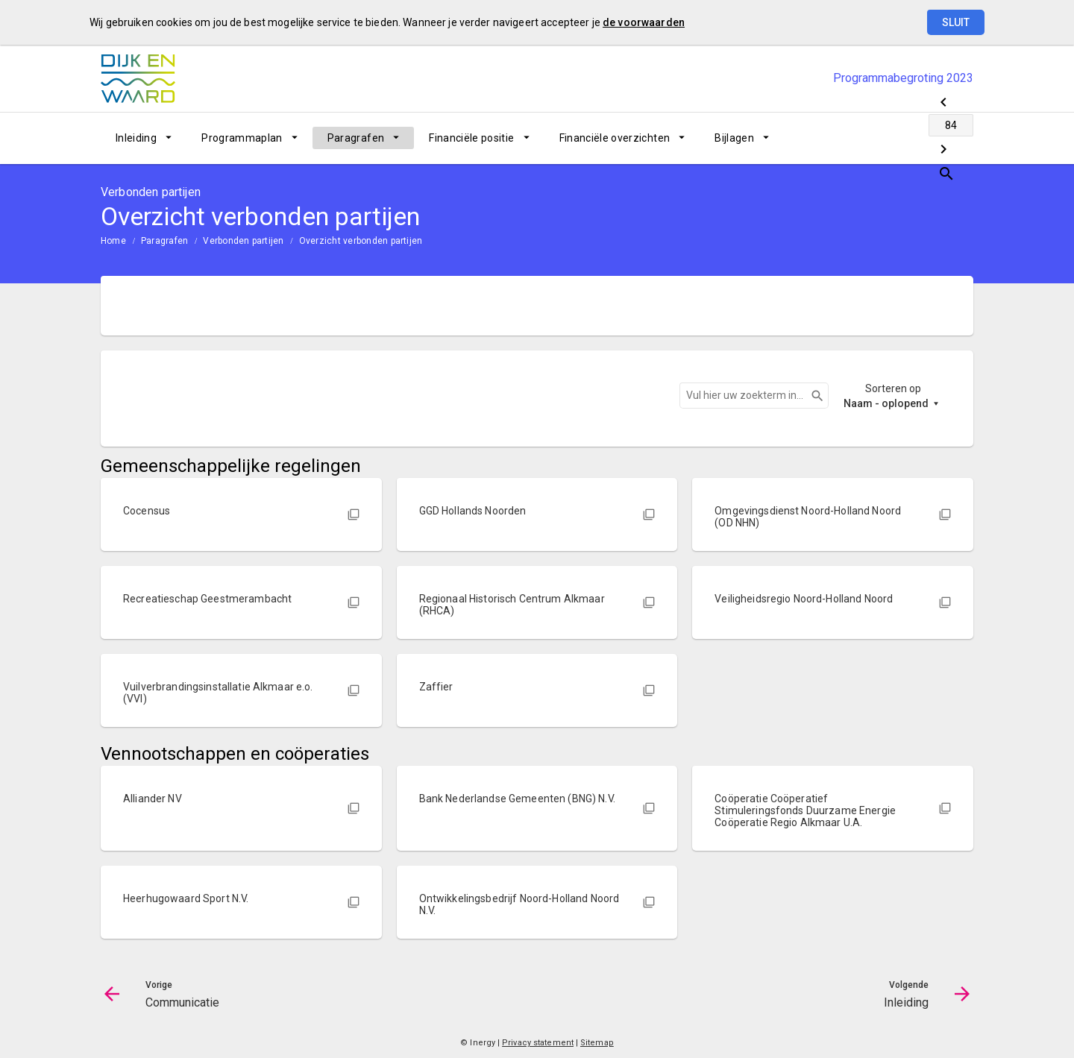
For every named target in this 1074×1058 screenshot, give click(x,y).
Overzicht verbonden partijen (361, 241)
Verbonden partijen (243, 241)
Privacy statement (538, 1043)
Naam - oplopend (886, 403)
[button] (241, 508)
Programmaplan (242, 138)
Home (113, 241)
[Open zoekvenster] (956, 138)
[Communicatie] (844, 138)
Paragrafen (356, 138)
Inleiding (136, 138)
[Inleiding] (923, 138)
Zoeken (811, 396)
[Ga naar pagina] (883, 138)
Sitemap (597, 1043)
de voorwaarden (644, 22)
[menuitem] (143, 138)
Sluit (956, 22)
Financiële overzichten (615, 138)
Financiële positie (471, 138)
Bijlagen (734, 138)
